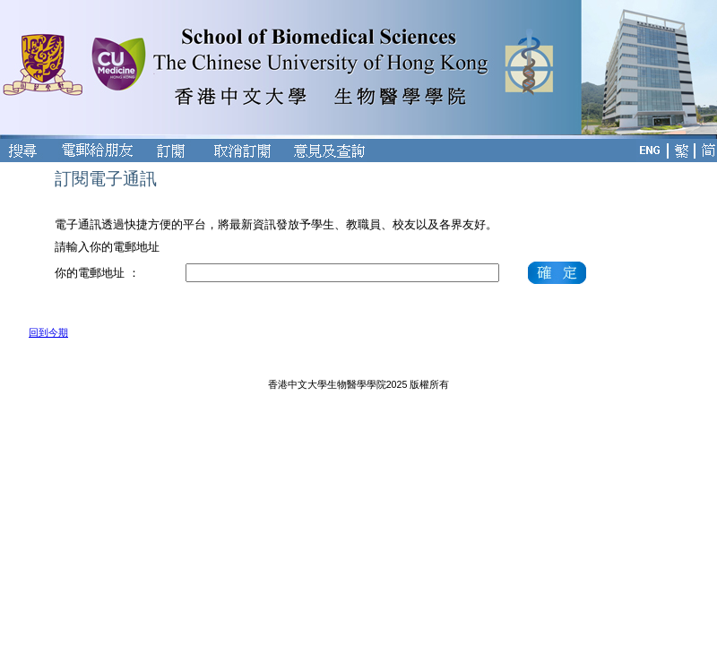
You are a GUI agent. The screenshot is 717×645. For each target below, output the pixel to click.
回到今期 (48, 332)
